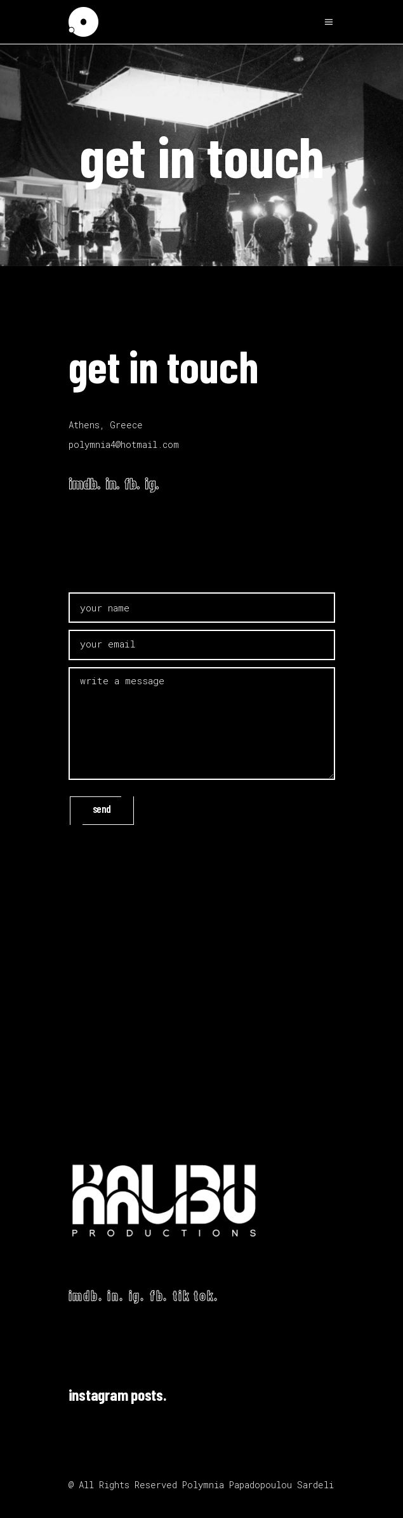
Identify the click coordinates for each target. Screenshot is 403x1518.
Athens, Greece (106, 425)
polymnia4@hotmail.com (124, 444)
